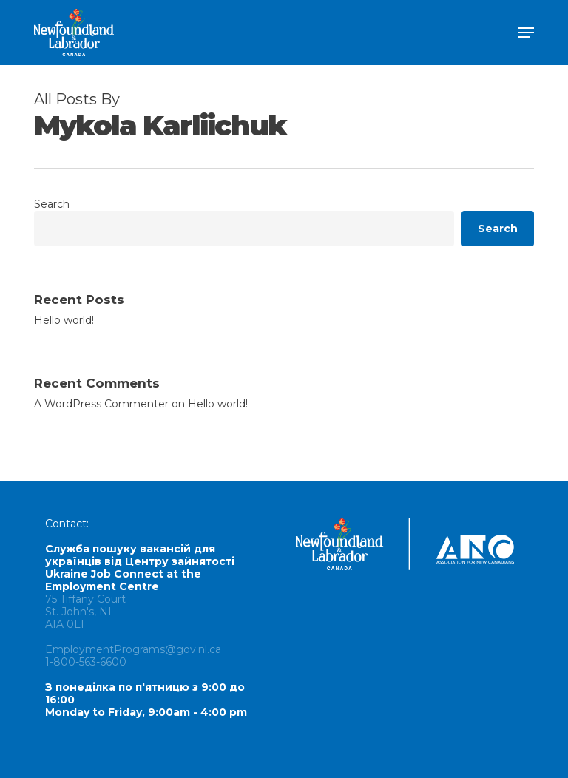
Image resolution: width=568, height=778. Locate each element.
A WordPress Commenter (101, 403)
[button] (526, 32)
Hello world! (64, 320)
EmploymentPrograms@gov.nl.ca (133, 649)
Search (52, 204)
